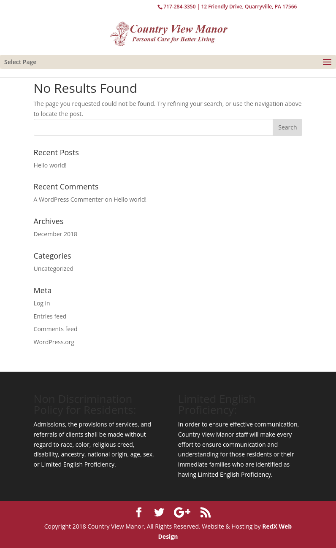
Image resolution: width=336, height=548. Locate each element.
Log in (42, 303)
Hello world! (50, 165)
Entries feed (50, 316)
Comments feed (56, 329)
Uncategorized (53, 269)
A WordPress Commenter (68, 199)
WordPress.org (54, 342)
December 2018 (55, 234)
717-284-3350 (179, 6)
